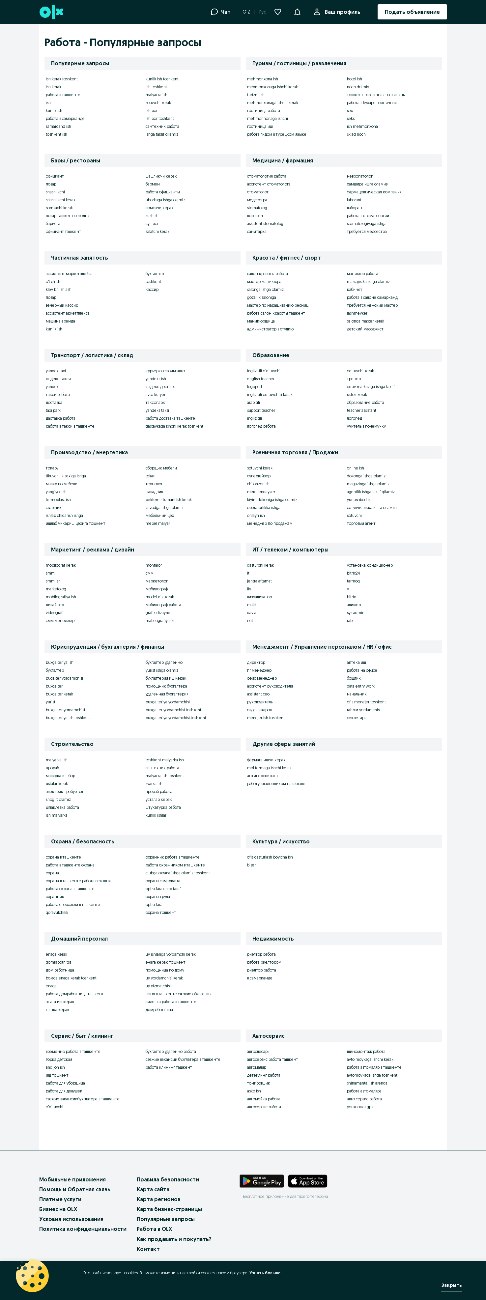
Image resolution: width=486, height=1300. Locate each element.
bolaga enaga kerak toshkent (71, 977)
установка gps (360, 1106)
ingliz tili (254, 418)
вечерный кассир (62, 305)
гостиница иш (260, 126)
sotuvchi (354, 515)
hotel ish (354, 78)
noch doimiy (358, 86)
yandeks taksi (157, 410)
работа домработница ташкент (75, 993)
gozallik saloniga (261, 297)
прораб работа (159, 791)
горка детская (59, 1059)
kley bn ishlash (58, 289)
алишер (354, 604)
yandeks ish (156, 378)
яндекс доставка (161, 386)
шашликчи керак (161, 176)
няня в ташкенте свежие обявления (179, 993)
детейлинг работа (263, 1075)
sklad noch (356, 134)
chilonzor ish (258, 483)
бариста (53, 223)
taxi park (53, 410)
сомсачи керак (160, 207)
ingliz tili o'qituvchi (263, 370)
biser (251, 864)
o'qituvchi (54, 1106)
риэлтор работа (261, 954)
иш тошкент (57, 1075)
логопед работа (261, 426)
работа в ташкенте (63, 94)
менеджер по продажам (270, 523)
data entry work (361, 686)
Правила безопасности (168, 1179)
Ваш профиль (341, 12)
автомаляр (256, 1067)
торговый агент (361, 523)
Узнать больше (264, 1272)
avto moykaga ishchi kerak (370, 1059)
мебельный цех (160, 515)
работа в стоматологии (368, 215)
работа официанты (163, 191)
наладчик (154, 491)
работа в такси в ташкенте (70, 426)
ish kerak (53, 86)
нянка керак (58, 1009)
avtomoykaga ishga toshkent (372, 1075)
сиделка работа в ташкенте (171, 1001)
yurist (50, 701)
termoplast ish (58, 499)
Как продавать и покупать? (174, 1239)
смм (150, 573)
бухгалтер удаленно (164, 662)
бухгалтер (155, 273)
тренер (354, 378)
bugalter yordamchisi (64, 678)
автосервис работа (264, 1106)
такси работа (58, 394)
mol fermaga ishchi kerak (269, 767)
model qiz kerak (160, 596)
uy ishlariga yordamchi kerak (171, 954)
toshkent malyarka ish (165, 759)
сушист (152, 223)
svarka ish (154, 783)
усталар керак (159, 799)
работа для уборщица (65, 1083)
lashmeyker (357, 313)
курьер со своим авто (165, 370)
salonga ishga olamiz (265, 289)
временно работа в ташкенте (73, 1051)
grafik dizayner (159, 612)
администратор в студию (270, 328)
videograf (54, 612)
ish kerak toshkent (62, 78)
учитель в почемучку (366, 426)
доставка (54, 402)
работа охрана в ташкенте (70, 888)
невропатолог (360, 176)
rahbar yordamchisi (364, 709)
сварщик (54, 507)
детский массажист (365, 328)
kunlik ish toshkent (162, 78)
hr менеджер (259, 670)
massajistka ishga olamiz (368, 281)
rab (350, 620)
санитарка (257, 231)
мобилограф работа (163, 604)
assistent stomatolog (265, 223)
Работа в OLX (154, 1229)
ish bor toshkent (160, 118)
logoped (254, 386)
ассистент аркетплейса (68, 313)
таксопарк (155, 402)
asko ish (254, 1090)
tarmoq (353, 581)
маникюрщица (261, 321)
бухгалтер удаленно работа (171, 1051)
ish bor (151, 110)
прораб (52, 767)
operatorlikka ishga (263, 507)
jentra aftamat (259, 581)
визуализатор (259, 596)
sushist (151, 215)
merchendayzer (261, 491)
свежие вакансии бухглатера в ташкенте (183, 1059)
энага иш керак (60, 1001)
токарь (52, 468)
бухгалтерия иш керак (166, 678)
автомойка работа (263, 1098)
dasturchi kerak (260, 565)
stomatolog (257, 207)
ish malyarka (57, 815)
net (250, 620)
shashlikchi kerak (60, 199)
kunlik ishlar (156, 815)
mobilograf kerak (61, 565)
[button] (297, 11)
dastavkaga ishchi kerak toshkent (174, 426)
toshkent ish (56, 134)
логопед (354, 418)
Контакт (148, 1249)
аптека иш (356, 662)
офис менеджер (262, 678)
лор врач (255, 215)
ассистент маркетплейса (69, 273)
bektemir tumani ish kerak (169, 499)
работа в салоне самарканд (372, 297)
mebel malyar (158, 523)
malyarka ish (156, 94)
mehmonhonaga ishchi (267, 118)
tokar (150, 475)
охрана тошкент (161, 912)
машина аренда (60, 321)
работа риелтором (264, 962)
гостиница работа (263, 110)
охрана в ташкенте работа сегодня (78, 880)
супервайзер (259, 475)
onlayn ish (256, 515)
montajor (154, 565)
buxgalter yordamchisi (65, 709)
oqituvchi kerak (360, 370)
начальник (357, 694)
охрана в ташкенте (63, 857)
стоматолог (258, 191)
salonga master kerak (365, 321)
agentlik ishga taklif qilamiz (371, 491)
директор (256, 662)
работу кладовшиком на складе (276, 783)
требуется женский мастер (372, 305)
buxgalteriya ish (59, 662)
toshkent (153, 281)
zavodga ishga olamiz (165, 507)
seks (351, 118)
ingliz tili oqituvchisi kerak (270, 394)
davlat (252, 612)
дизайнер (55, 604)
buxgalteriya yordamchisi (168, 701)
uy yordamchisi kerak (164, 977)
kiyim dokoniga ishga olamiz (272, 499)
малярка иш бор (60, 775)
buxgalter (54, 686)
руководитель (259, 701)
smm (50, 573)
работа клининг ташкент (169, 1067)
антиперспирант (262, 775)
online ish (355, 468)
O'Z (246, 12)
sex (350, 110)
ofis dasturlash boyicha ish (270, 857)
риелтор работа (261, 970)
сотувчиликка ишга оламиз (372, 507)
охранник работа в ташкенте (173, 857)
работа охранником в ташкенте (175, 864)
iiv (249, 588)
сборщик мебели (161, 468)
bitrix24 (353, 573)
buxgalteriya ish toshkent (68, 717)
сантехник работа (162, 126)
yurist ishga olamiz (162, 670)
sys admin (355, 612)
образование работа (365, 402)
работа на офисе (362, 670)
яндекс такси (58, 378)
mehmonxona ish (262, 78)
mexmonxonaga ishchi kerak (272, 86)
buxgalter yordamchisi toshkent (173, 709)
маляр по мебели (61, 483)
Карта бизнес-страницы (169, 1209)
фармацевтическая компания (374, 191)
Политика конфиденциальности (83, 1229)
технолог (154, 483)
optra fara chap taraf (163, 888)
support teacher (261, 410)
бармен (153, 184)
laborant (354, 199)
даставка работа (60, 418)
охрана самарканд (163, 880)
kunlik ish (54, 110)
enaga (51, 985)
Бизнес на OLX (58, 1209)
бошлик (354, 678)
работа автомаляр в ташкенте (374, 1067)
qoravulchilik (57, 912)
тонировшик (258, 1083)
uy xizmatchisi (158, 985)
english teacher (260, 378)
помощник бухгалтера (166, 686)
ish (48, 102)
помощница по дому (165, 970)
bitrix (351, 596)
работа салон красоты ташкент (276, 313)
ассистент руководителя (270, 686)
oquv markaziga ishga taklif (371, 386)
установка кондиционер (370, 565)
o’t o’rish (53, 281)
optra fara (154, 904)
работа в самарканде (65, 118)
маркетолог (157, 581)
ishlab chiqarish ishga (64, 515)
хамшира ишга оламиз (367, 184)
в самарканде (259, 977)
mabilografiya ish (161, 620)
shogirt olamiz (58, 799)
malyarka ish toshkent (165, 775)
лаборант (355, 207)
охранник (55, 896)
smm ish (53, 581)
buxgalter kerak (59, 694)
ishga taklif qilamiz (162, 134)
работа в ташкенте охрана (70, 864)
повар (51, 184)
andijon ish (55, 1067)
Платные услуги (60, 1199)
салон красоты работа (267, 273)
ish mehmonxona (362, 126)
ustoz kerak (357, 394)
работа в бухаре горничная (372, 102)
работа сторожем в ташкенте (73, 904)
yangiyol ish (56, 491)
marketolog (56, 588)
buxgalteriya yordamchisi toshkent (176, 717)
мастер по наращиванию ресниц (277, 305)
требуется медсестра (367, 231)
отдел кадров (259, 709)
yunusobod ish (360, 499)
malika (253, 604)
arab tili (253, 402)
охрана (52, 872)
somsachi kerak (59, 207)
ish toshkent (156, 86)
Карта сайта (153, 1189)
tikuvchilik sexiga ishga (66, 475)
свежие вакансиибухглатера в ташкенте (83, 1098)
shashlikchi (55, 191)
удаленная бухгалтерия (167, 694)
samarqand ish (58, 126)
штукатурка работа (163, 807)
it (248, 573)
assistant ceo (258, 694)
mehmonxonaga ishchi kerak (272, 102)
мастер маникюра (264, 281)
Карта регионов (159, 1199)
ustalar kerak (57, 783)
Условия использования (71, 1219)
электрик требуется (64, 791)
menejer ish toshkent (266, 717)
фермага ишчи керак (266, 759)
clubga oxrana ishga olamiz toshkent (178, 872)
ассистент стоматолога (269, 184)
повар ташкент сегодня (68, 215)
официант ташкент (63, 231)
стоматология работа (266, 176)
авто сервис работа (364, 1098)
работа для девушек (64, 1090)
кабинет (354, 289)
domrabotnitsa (58, 962)
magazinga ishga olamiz (368, 483)
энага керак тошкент (166, 962)
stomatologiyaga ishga (366, 223)
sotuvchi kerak (158, 102)
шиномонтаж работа (366, 1051)
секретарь (356, 717)
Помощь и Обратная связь (74, 1189)
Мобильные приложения (72, 1179)
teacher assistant (361, 410)
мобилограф (157, 588)
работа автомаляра (364, 1090)
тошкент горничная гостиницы (376, 94)
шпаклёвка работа (62, 807)
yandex (52, 386)
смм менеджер (60, 620)
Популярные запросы (166, 1219)
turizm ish (256, 94)
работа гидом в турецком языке (276, 134)
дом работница (60, 970)
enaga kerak (56, 954)
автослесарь (258, 1051)
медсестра (257, 199)
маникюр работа (362, 273)
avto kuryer (155, 394)
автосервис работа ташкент (272, 1059)
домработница (159, 1009)
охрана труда (158, 896)
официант (55, 176)
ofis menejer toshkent (366, 701)
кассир (152, 289)
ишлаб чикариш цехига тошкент (75, 523)
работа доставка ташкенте (170, 418)
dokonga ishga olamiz (366, 475)
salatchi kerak (157, 231)
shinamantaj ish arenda (367, 1083)
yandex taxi (56, 370)
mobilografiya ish (61, 596)
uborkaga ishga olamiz (165, 199)
